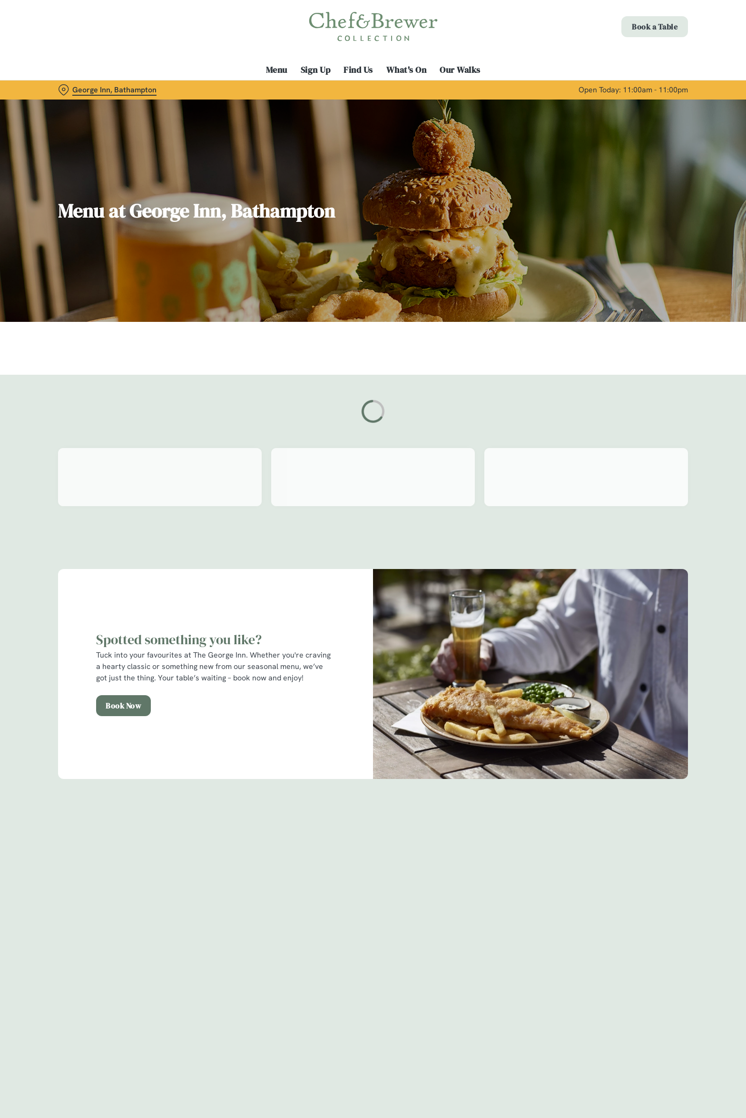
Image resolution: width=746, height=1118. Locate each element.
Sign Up (316, 70)
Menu (276, 70)
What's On (406, 70)
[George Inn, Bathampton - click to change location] (107, 90)
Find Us (358, 70)
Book (654, 26)
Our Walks (460, 70)
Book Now (123, 705)
